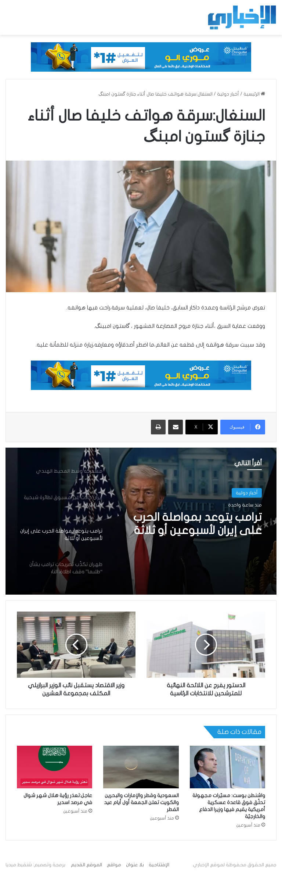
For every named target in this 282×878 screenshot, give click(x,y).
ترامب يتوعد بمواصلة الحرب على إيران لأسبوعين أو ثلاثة (197, 524)
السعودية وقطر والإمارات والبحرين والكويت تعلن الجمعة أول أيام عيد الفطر (141, 802)
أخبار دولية (228, 94)
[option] (141, 521)
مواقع (114, 864)
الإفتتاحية (159, 864)
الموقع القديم (86, 864)
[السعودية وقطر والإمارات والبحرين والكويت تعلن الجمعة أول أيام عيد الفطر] (140, 767)
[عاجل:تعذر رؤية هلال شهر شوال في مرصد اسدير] (54, 767)
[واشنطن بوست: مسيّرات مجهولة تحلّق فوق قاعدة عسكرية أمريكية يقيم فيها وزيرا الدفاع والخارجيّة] (227, 767)
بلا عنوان (135, 864)
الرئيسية (254, 94)
